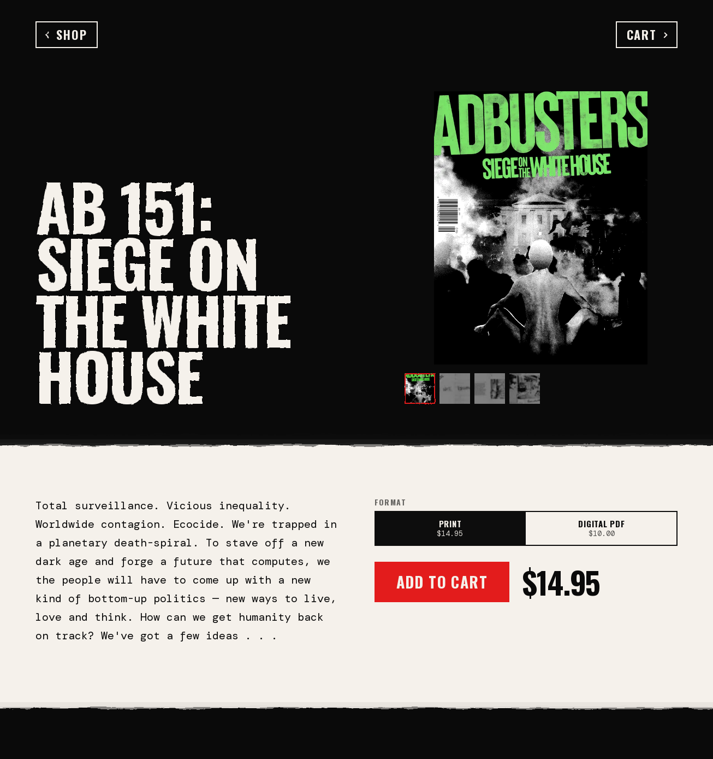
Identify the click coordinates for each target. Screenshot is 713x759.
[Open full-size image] (541, 227)
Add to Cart (442, 581)
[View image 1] (420, 388)
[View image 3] (489, 388)
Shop (66, 34)
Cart (647, 34)
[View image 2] (454, 388)
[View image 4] (524, 388)
